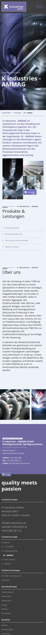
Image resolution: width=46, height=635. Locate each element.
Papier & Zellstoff (8, 592)
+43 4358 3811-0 (11, 530)
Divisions (17, 113)
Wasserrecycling (12, 247)
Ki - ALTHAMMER (8, 547)
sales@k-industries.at (14, 526)
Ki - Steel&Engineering (9, 551)
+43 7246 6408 (15, 458)
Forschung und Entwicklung (16, 240)
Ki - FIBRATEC (6, 564)
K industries (6, 113)
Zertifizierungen (7, 630)
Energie (4, 605)
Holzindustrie (6, 596)
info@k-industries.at (14, 523)
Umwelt (4, 609)
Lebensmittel (6, 601)
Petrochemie (6, 613)
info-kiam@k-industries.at (19, 463)
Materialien (6, 580)
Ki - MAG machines (8, 560)
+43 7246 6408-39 (13, 460)
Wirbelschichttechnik (13, 234)
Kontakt (4, 625)
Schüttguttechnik (12, 228)
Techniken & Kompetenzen (11, 576)
